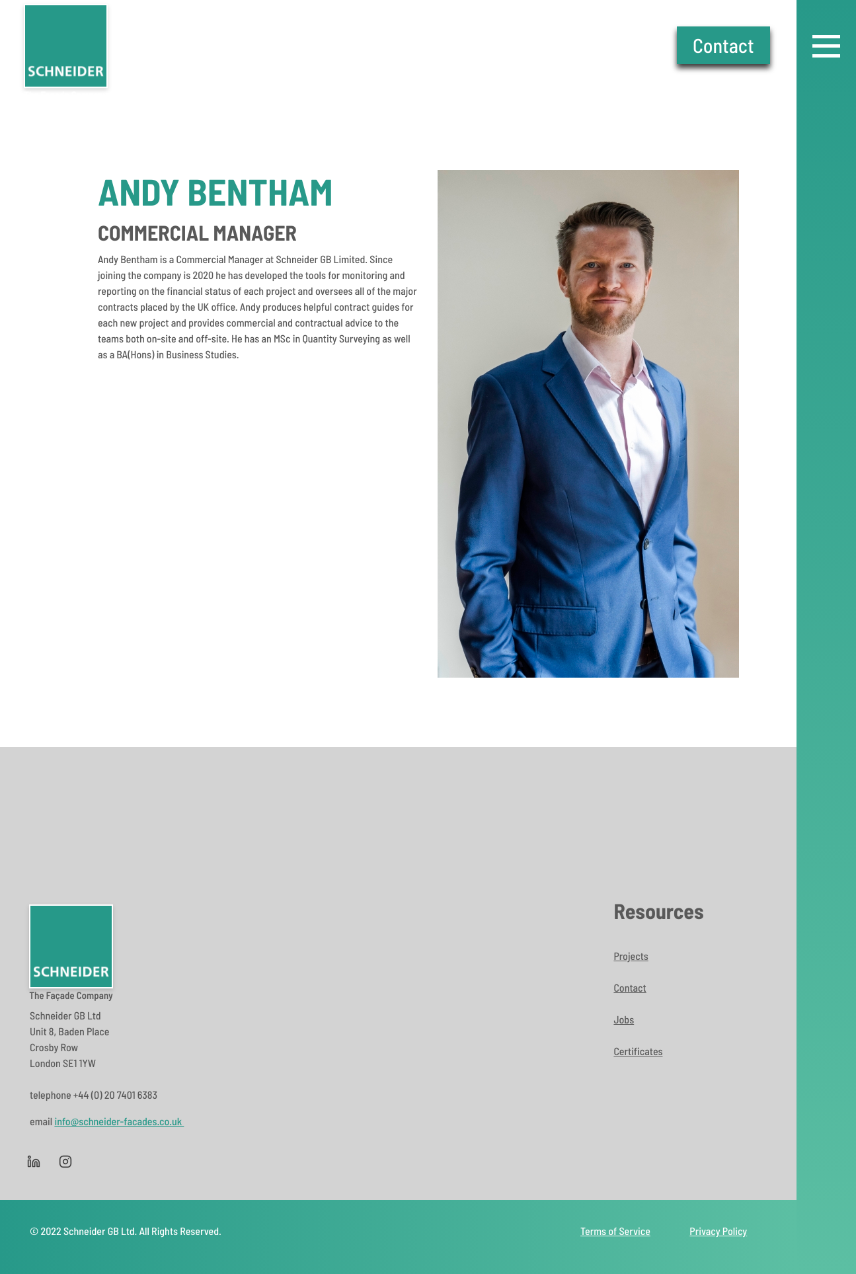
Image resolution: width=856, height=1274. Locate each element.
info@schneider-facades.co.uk (119, 1121)
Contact (723, 45)
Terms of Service (615, 1231)
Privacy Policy (718, 1231)
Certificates (637, 1051)
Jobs (623, 1020)
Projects (630, 956)
